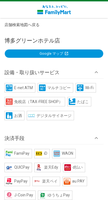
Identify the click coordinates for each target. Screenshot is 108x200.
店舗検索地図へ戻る (22, 24)
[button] (54, 72)
